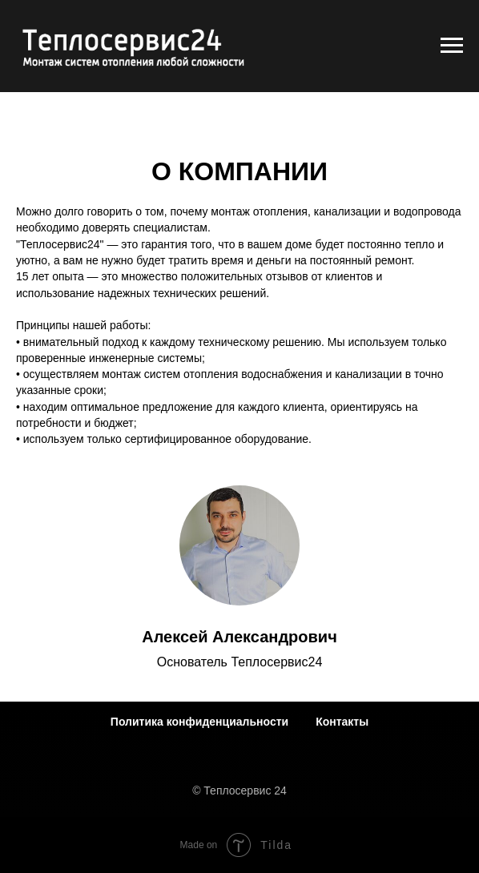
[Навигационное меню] (452, 46)
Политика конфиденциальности (199, 721)
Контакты (342, 721)
